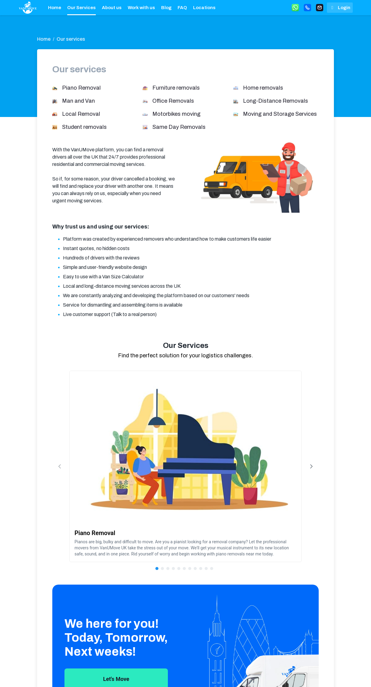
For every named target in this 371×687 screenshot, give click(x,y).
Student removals (84, 127)
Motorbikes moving (176, 114)
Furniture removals (176, 88)
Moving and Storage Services (280, 114)
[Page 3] (187, 471)
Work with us (141, 7)
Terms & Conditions (182, 675)
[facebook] (313, 675)
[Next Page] (311, 418)
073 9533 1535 (241, 675)
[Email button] (319, 7)
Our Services (81, 7)
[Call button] (307, 7)
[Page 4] (192, 471)
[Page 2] (181, 471)
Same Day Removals (179, 127)
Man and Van (78, 101)
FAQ (182, 7)
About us (112, 7)
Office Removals (173, 101)
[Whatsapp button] (295, 7)
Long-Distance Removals (275, 101)
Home (54, 7)
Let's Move (116, 582)
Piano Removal (81, 88)
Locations (204, 7)
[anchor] (27, 8)
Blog (166, 7)
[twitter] (300, 675)
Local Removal (81, 114)
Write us (279, 675)
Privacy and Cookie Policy (208, 675)
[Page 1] (176, 471)
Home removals (263, 88)
